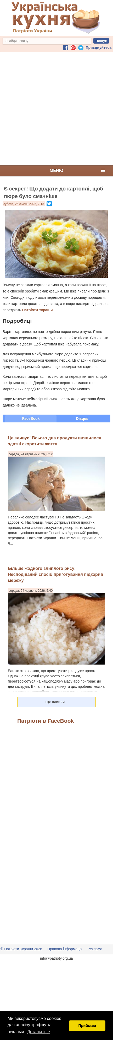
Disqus (82, 418)
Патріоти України (37, 310)
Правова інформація (64, 949)
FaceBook (31, 418)
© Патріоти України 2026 (21, 949)
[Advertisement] (55, 108)
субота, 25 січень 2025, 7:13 (23, 204)
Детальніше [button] (38, 1032)
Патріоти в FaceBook (45, 721)
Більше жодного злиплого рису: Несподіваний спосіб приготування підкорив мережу (55, 574)
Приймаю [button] (87, 1026)
